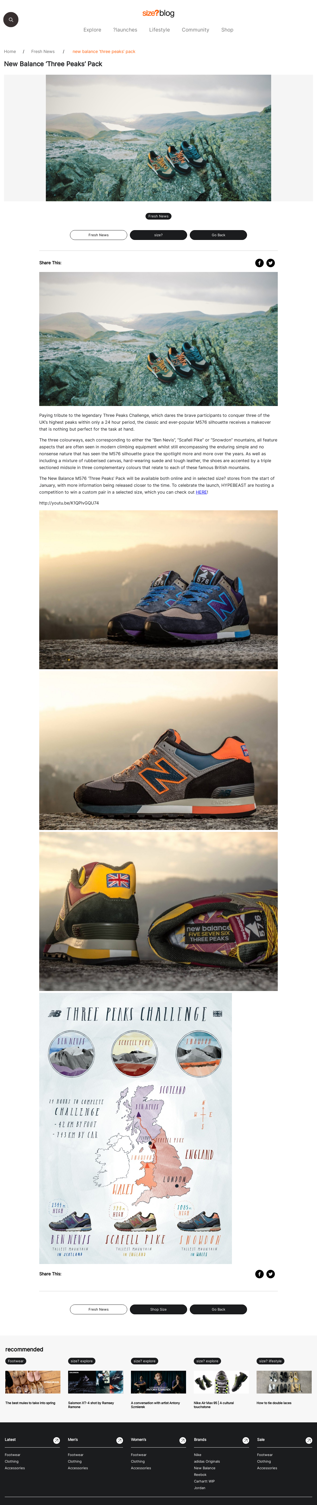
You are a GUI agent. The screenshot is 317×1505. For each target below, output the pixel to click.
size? (158, 235)
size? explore (82, 1361)
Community (195, 29)
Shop (227, 29)
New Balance (204, 1468)
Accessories (15, 1468)
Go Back (218, 235)
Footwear (16, 1361)
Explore (92, 29)
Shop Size (158, 1309)
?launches (125, 29)
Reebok (200, 1475)
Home (10, 51)
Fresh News (43, 51)
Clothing (12, 1461)
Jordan (199, 1488)
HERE (201, 492)
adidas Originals (207, 1461)
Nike (197, 1455)
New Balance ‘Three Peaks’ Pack (104, 51)
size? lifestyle (270, 1361)
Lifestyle (159, 29)
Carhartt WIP (204, 1481)
